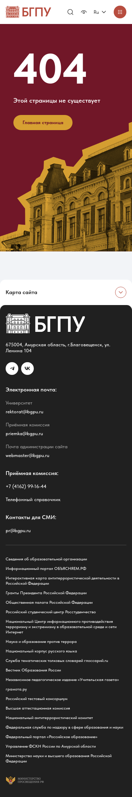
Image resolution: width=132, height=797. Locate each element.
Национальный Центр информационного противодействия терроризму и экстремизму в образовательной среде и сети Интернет (61, 626)
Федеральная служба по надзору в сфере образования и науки (64, 727)
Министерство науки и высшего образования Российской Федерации (59, 758)
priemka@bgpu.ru (24, 433)
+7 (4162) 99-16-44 (26, 486)
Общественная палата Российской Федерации (49, 602)
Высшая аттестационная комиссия (38, 708)
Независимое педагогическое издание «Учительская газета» (62, 679)
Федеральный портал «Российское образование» (52, 736)
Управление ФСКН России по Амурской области (51, 746)
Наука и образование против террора (41, 641)
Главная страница (43, 122)
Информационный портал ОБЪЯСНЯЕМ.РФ (46, 568)
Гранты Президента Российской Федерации (46, 592)
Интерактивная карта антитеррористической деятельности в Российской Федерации (62, 581)
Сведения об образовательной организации (46, 558)
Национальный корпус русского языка (41, 651)
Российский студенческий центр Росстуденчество (51, 611)
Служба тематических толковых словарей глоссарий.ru (57, 660)
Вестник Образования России (33, 670)
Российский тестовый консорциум (37, 698)
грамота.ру (16, 689)
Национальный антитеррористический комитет (49, 717)
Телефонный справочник (33, 499)
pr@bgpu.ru (18, 530)
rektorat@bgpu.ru (24, 411)
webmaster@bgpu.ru (27, 455)
